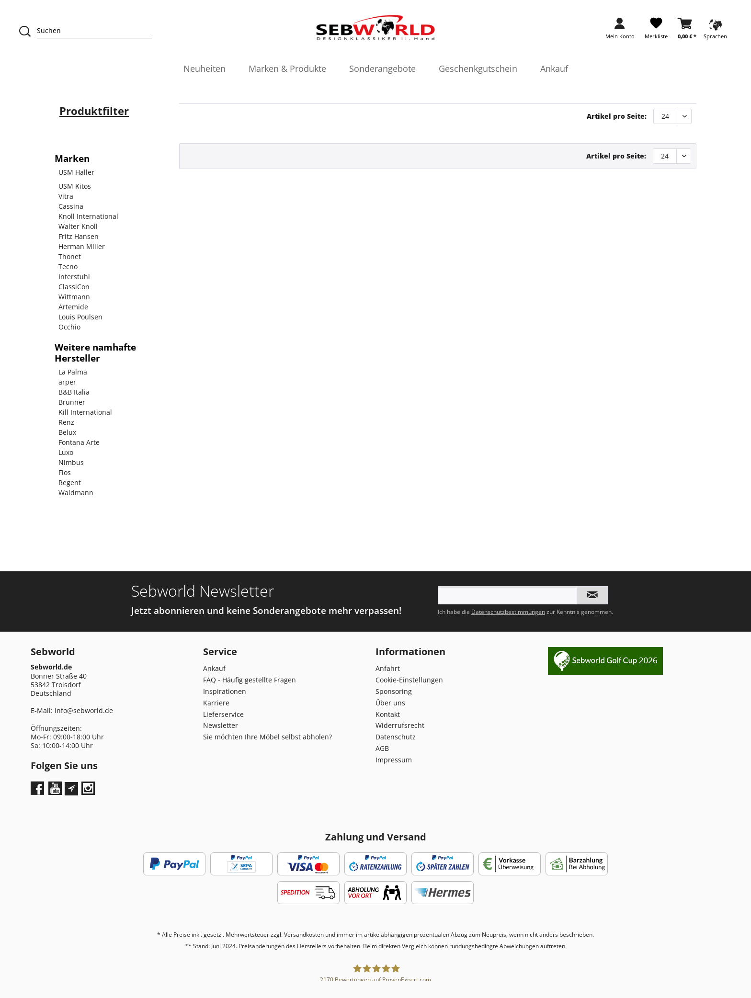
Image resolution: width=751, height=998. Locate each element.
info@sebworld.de (84, 710)
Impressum (394, 759)
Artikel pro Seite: (617, 116)
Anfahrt (388, 668)
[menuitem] (620, 31)
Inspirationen (224, 691)
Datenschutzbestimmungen (508, 612)
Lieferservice (223, 714)
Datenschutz (396, 736)
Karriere (216, 702)
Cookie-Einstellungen (409, 679)
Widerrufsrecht (400, 725)
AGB (382, 748)
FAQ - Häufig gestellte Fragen (249, 679)
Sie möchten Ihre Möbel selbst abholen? (267, 736)
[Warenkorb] (687, 31)
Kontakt (388, 714)
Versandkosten (304, 934)
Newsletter (220, 725)
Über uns (390, 702)
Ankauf (214, 668)
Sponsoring (394, 691)
